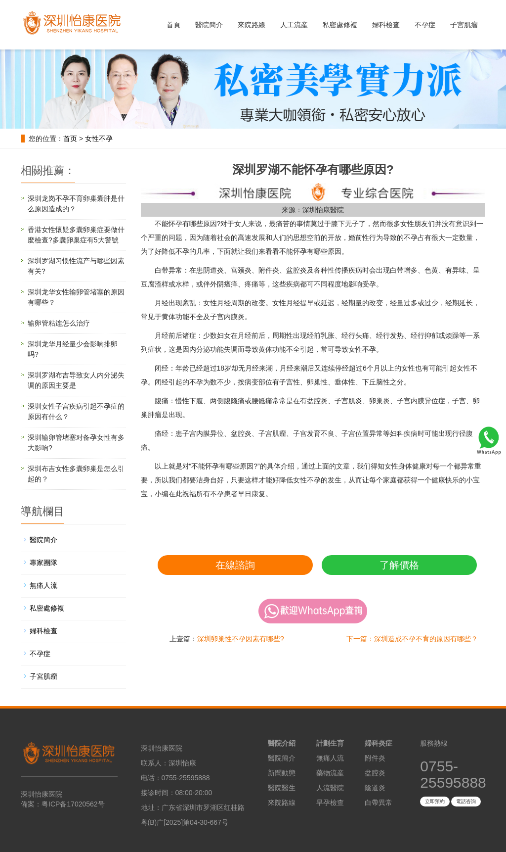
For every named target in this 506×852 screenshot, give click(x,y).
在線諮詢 (235, 565)
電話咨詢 (466, 801)
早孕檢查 (330, 802)
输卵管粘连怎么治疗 (59, 323)
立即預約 (435, 801)
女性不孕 (99, 138)
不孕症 (425, 25)
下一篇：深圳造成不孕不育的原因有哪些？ (412, 639)
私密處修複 (340, 25)
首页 (70, 138)
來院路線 (251, 25)
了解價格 (399, 565)
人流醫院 (330, 788)
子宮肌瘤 (464, 25)
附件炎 (375, 758)
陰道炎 (375, 788)
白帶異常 (378, 802)
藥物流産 (330, 773)
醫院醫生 (281, 788)
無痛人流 (43, 585)
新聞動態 (281, 773)
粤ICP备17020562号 (73, 804)
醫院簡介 (209, 25)
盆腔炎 (375, 773)
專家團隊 (43, 563)
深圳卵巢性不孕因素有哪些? (240, 639)
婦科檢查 (386, 25)
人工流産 (294, 25)
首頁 (173, 25)
